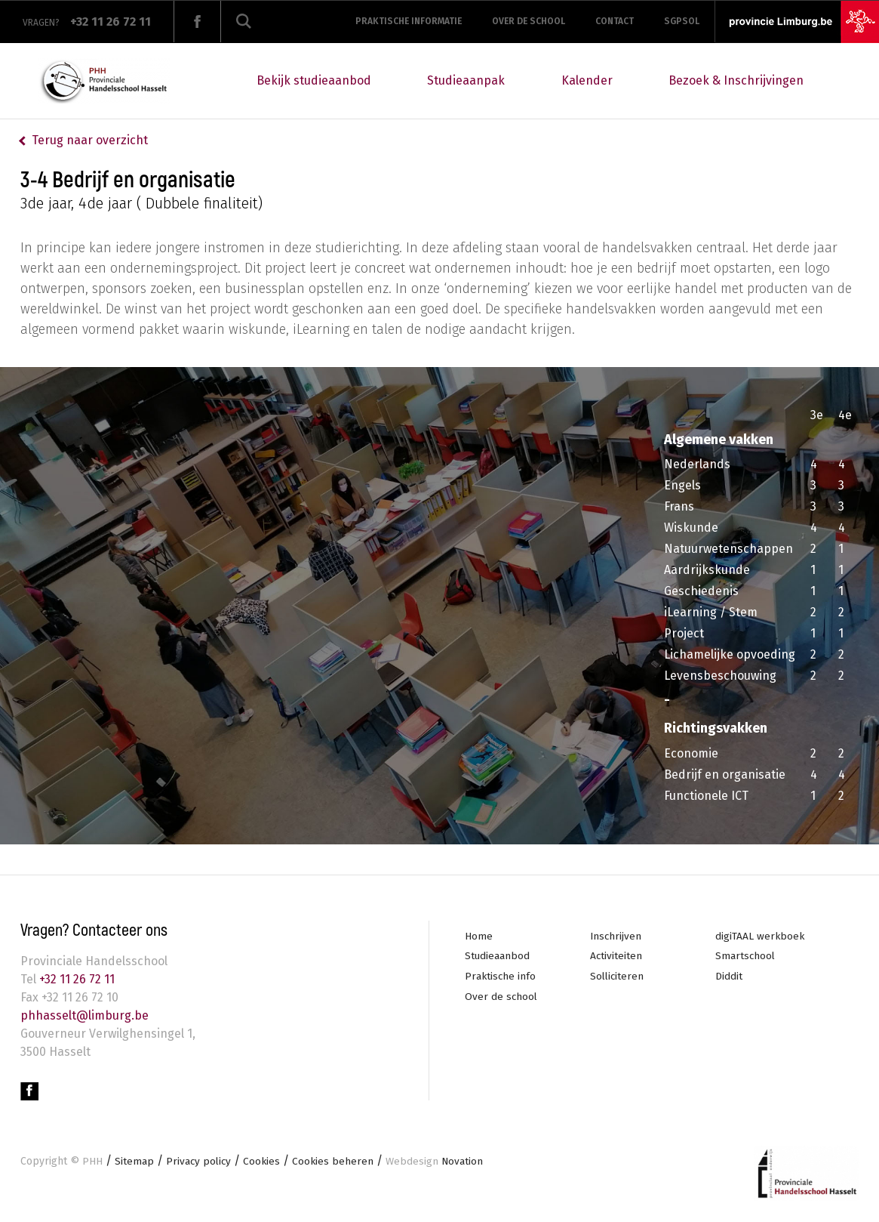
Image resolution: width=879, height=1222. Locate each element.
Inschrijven (616, 936)
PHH (92, 1162)
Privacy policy (199, 1162)
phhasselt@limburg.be (84, 1015)
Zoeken (244, 21)
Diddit (728, 977)
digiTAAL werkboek (760, 936)
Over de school (528, 21)
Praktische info (501, 977)
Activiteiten (616, 956)
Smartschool (745, 956)
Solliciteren (618, 977)
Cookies (264, 1162)
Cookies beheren (336, 1162)
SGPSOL (681, 21)
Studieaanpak (466, 80)
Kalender (587, 80)
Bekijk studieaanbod (314, 80)
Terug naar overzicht (90, 140)
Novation (438, 1162)
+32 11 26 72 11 (75, 979)
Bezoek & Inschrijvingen (736, 80)
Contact (614, 21)
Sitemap (134, 1162)
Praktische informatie (408, 21)
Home (479, 936)
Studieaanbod (497, 956)
